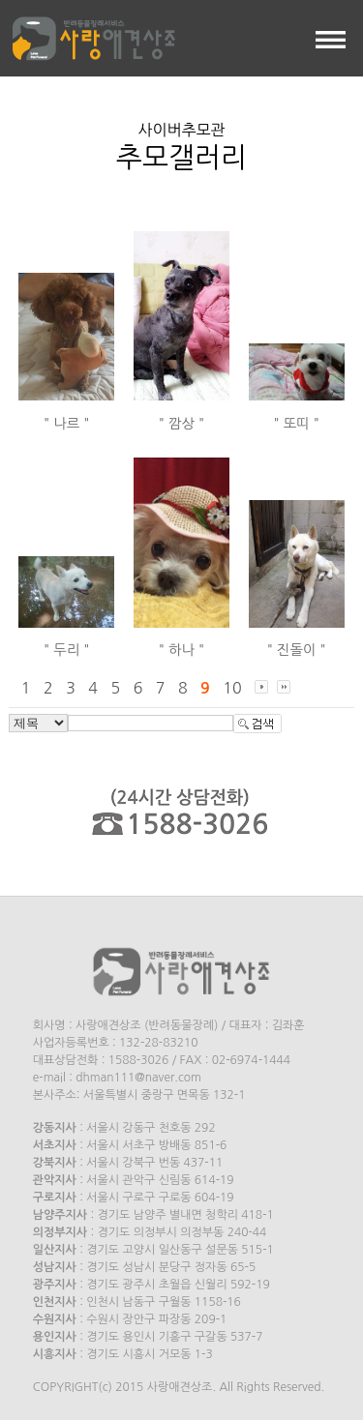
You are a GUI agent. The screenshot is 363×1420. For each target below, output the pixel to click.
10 (232, 687)
